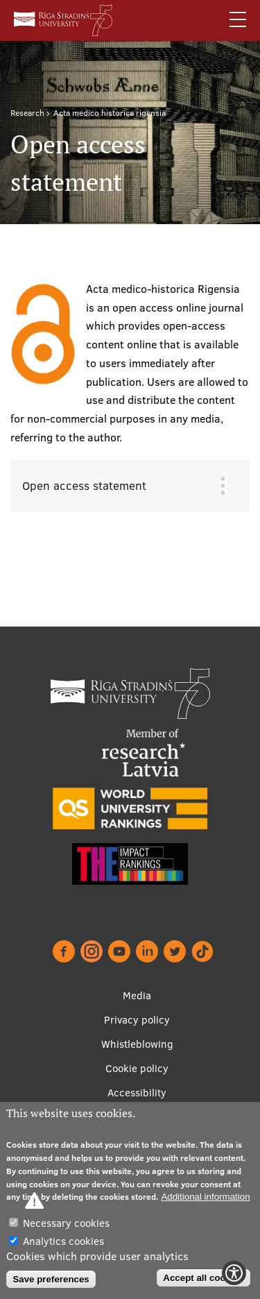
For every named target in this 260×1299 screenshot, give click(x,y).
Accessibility (136, 1092)
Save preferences (50, 1279)
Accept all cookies (203, 1278)
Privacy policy (137, 1019)
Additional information (205, 1196)
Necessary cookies (66, 1223)
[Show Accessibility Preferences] (234, 1273)
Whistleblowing (137, 1044)
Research (27, 113)
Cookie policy (136, 1068)
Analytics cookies (63, 1241)
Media (137, 995)
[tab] (120, 485)
